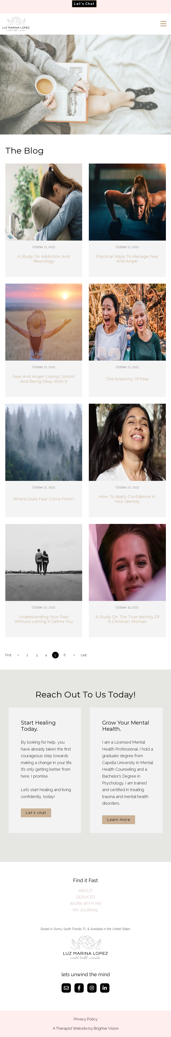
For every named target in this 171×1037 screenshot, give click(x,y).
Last (84, 655)
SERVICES (85, 897)
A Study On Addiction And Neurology (43, 259)
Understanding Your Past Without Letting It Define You (44, 619)
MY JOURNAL (86, 910)
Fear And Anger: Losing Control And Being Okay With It (44, 379)
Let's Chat (84, 4)
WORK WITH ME (85, 903)
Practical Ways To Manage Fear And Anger (127, 259)
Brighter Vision (106, 1028)
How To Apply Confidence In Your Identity (127, 499)
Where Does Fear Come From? (43, 499)
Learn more (118, 820)
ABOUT (86, 890)
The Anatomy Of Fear (127, 379)
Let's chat (36, 813)
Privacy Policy (85, 1019)
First (8, 655)
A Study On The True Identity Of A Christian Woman (127, 619)
